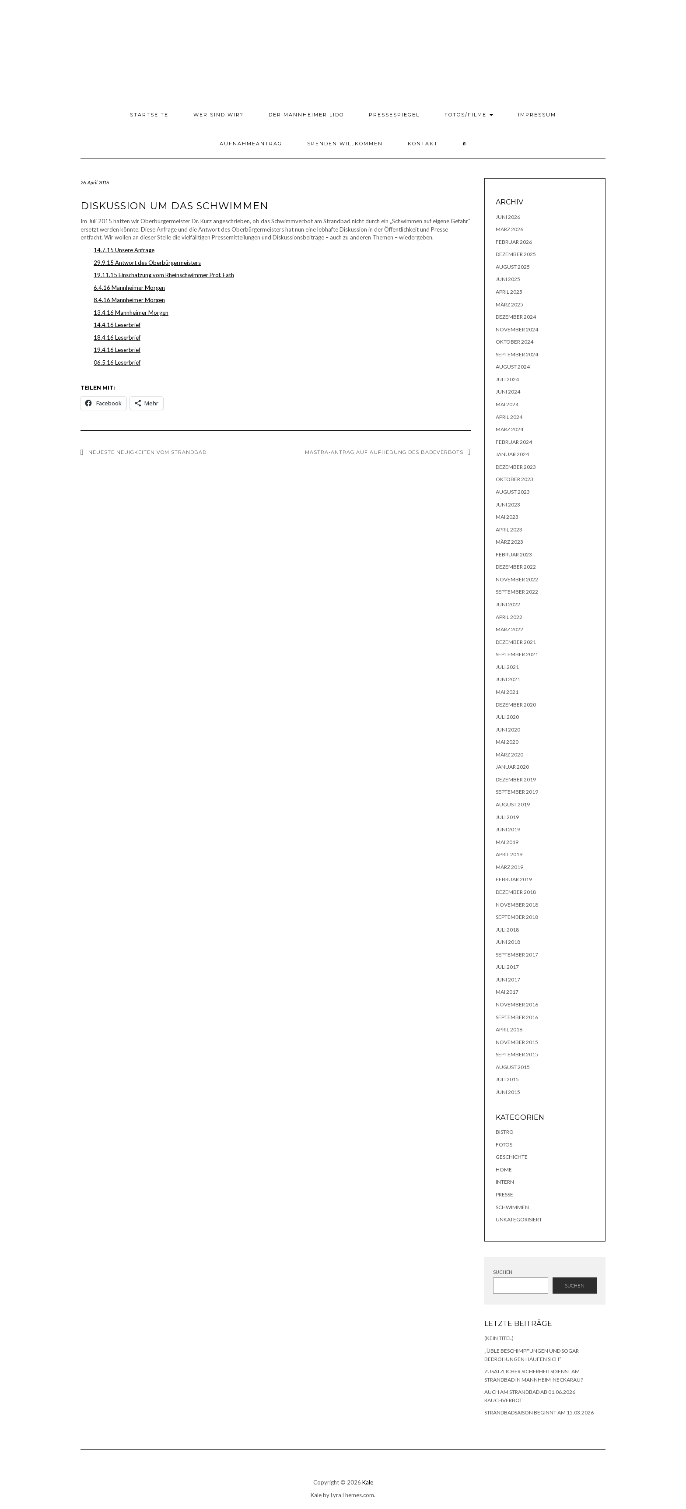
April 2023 (509, 529)
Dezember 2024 (516, 316)
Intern (505, 1181)
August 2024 (513, 366)
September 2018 (517, 917)
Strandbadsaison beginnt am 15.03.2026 (539, 1412)
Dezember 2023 (516, 467)
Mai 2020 (507, 742)
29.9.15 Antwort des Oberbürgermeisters (147, 262)
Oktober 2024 (514, 341)
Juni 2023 (508, 504)
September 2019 (517, 791)
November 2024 (517, 329)
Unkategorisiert (519, 1219)
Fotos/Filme (468, 115)
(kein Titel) (499, 1338)
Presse (504, 1194)
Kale (367, 1482)
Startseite (149, 115)
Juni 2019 (508, 829)
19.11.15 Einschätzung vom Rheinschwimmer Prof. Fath (164, 274)
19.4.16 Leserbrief (117, 349)
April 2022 (509, 617)
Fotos (504, 1144)
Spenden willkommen (345, 144)
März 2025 (509, 304)
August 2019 (513, 804)
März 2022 (509, 629)
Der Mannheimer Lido (306, 115)
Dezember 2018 (516, 892)
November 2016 (517, 1004)
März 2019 (509, 867)
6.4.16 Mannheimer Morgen (129, 287)
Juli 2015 (507, 1079)
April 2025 (509, 291)
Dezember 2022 (516, 566)
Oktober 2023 (514, 479)
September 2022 (517, 591)
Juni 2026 (508, 217)
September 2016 (517, 1017)
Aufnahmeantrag (251, 144)
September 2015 (517, 1054)
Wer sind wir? (218, 115)
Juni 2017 (508, 979)
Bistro (505, 1132)
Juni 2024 (508, 391)
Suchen (502, 1272)
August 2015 (513, 1067)
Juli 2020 (507, 717)
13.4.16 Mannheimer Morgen (131, 312)
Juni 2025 (508, 279)
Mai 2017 (507, 991)
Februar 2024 (514, 442)
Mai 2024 (507, 404)
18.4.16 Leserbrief (117, 337)
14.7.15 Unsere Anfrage (124, 249)
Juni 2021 (508, 679)
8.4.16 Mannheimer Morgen (129, 299)
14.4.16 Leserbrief (117, 324)
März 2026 (509, 229)
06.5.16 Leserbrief (117, 362)
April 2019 (509, 854)
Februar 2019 (514, 879)
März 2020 (509, 754)
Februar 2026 (514, 242)
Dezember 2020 (516, 704)
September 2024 (517, 354)
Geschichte (512, 1157)
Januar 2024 (512, 454)
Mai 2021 (507, 692)
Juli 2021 (507, 667)
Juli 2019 (507, 817)
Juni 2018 (508, 942)
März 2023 (509, 541)
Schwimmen (512, 1207)
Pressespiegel (394, 115)
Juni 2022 (508, 604)
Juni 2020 (508, 729)
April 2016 (509, 1029)
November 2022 (517, 579)
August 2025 (513, 267)
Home (504, 1169)
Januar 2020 (512, 766)
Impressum (537, 115)
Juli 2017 (507, 967)
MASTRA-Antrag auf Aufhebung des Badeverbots (384, 452)
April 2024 (509, 417)
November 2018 (517, 904)
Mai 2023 (507, 517)
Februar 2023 (514, 554)
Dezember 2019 (516, 779)
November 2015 (517, 1042)
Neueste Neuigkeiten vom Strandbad (147, 452)
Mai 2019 (507, 842)
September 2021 (517, 654)
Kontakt (423, 144)
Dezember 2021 (516, 642)
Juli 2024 (507, 379)
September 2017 (517, 954)
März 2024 (509, 429)
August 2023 (513, 492)
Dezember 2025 (516, 254)
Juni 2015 (508, 1092)
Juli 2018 (507, 929)
